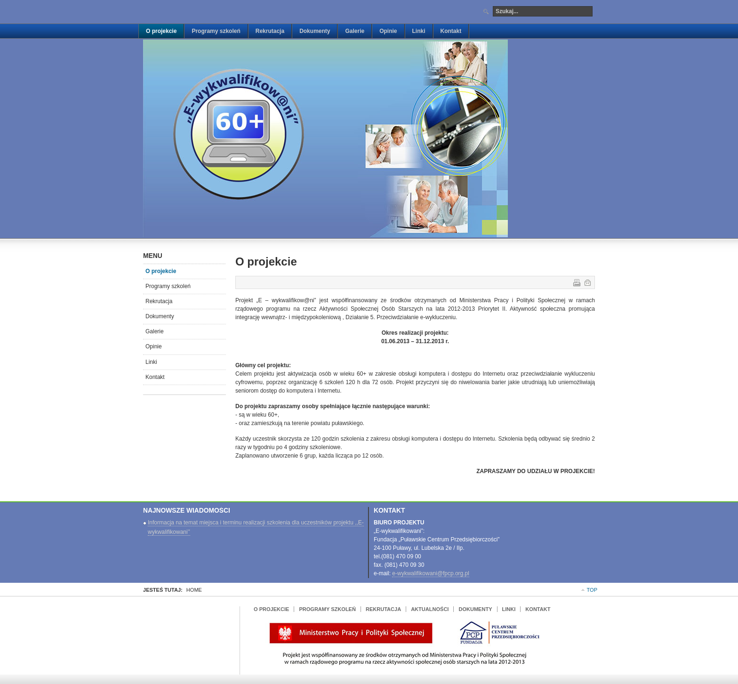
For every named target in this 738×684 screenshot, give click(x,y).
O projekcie (160, 271)
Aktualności (430, 609)
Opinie (153, 346)
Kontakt (155, 377)
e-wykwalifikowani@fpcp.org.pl (430, 573)
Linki (151, 362)
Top (592, 590)
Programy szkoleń (168, 286)
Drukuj (576, 282)
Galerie (154, 331)
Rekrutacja (158, 301)
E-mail (587, 282)
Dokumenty (159, 316)
